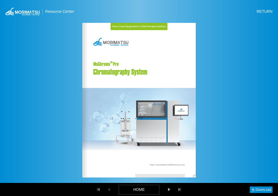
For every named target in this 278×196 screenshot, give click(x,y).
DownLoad (261, 190)
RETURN (264, 11)
